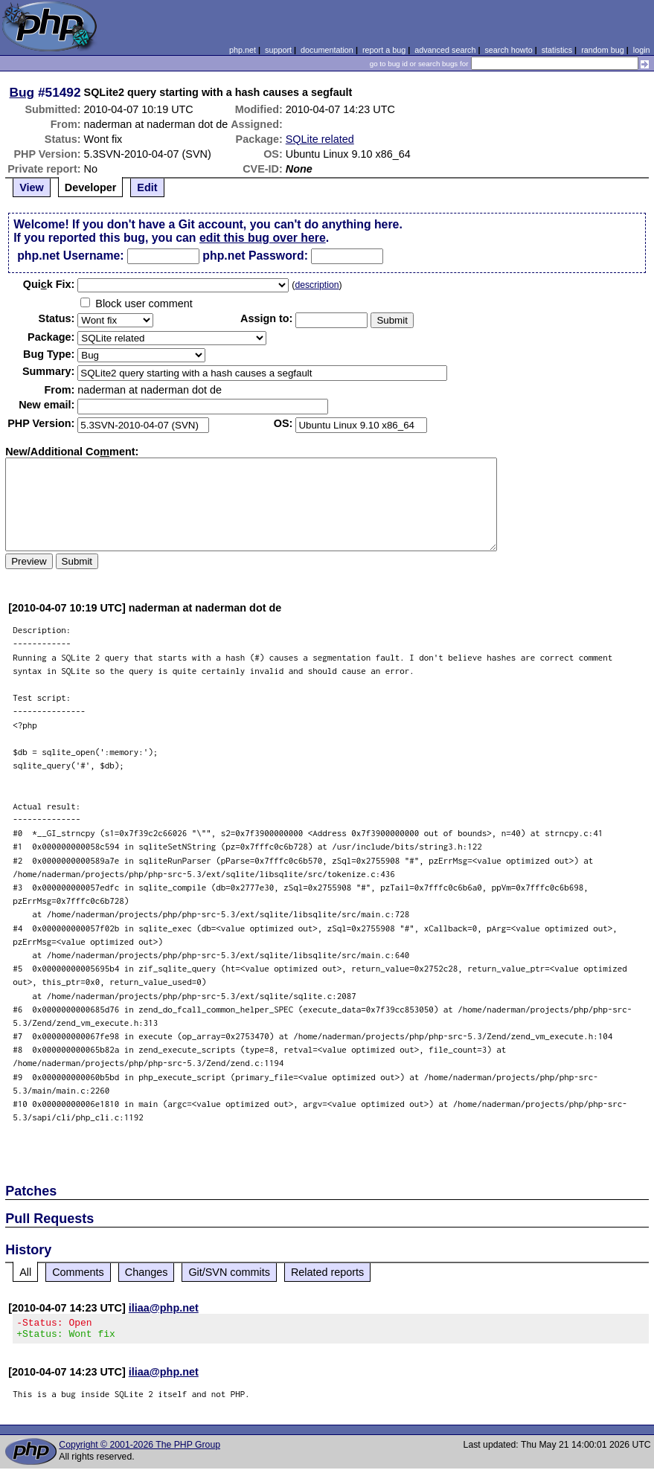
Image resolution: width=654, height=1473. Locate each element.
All (25, 1272)
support (278, 49)
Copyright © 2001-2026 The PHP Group (139, 1449)
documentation (327, 49)
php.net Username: (70, 255)
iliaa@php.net (164, 1308)
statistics (557, 49)
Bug (22, 92)
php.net (242, 49)
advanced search (444, 49)
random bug (602, 49)
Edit (147, 187)
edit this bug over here (262, 237)
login (641, 49)
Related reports (327, 1272)
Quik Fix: (49, 284)
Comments (78, 1272)
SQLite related (320, 139)
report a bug (383, 49)
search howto (508, 49)
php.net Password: (255, 255)
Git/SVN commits (229, 1272)
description (317, 285)
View (31, 187)
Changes (146, 1272)
